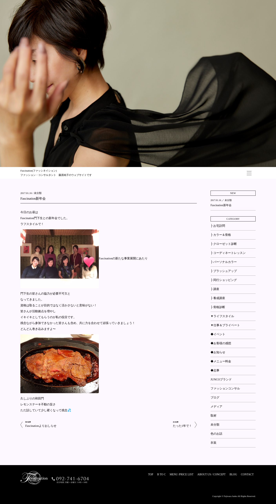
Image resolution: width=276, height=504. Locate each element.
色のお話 (216, 433)
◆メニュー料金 (221, 361)
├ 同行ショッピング (224, 280)
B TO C (161, 474)
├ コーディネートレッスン (228, 252)
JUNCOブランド (221, 379)
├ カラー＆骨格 (221, 234)
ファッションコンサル (225, 388)
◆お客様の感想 (221, 343)
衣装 (213, 442)
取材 (213, 415)
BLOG (233, 474)
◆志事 (215, 370)
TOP (150, 474)
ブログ (215, 397)
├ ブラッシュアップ (224, 271)
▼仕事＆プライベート (225, 325)
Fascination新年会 (33, 198)
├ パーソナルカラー (224, 261)
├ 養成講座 (218, 298)
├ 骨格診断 (218, 307)
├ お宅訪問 (218, 225)
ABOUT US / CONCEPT (211, 474)
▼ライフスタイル (222, 316)
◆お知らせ (218, 352)
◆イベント (218, 334)
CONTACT (247, 474)
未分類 (38, 193)
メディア (216, 406)
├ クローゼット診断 (224, 243)
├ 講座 (215, 289)
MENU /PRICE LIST (181, 474)
